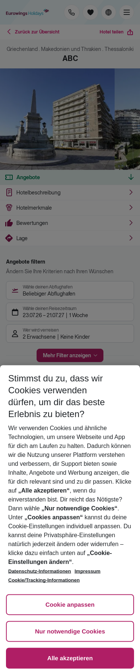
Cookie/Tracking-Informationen (44, 580)
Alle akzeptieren (70, 658)
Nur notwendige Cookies (70, 632)
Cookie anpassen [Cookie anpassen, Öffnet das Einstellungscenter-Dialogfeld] (70, 605)
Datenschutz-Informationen (39, 571)
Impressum (87, 571)
